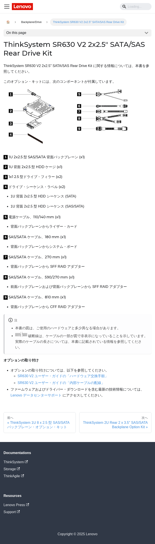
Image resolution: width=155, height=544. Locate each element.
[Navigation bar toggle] (7, 6)
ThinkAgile (14, 476)
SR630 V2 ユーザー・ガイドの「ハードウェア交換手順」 (63, 376)
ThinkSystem (16, 462)
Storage (12, 469)
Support (12, 512)
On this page (16, 33)
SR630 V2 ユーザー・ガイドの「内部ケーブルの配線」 (61, 383)
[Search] (135, 6)
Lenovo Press (16, 505)
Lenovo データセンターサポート (36, 395)
